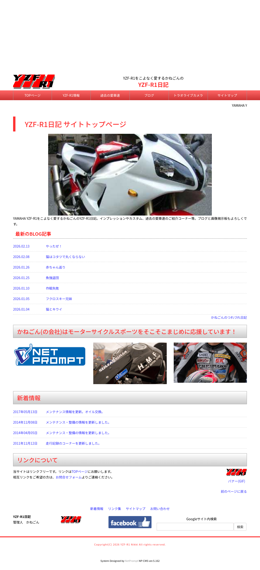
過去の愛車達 (110, 95)
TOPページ (33, 95)
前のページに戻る (234, 491)
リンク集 (114, 508)
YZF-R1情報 (71, 95)
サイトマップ (227, 95)
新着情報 (96, 508)
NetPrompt (131, 561)
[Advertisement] (130, 37)
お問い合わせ (160, 508)
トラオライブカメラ (188, 95)
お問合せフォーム (69, 477)
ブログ (149, 95)
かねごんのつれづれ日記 (229, 317)
